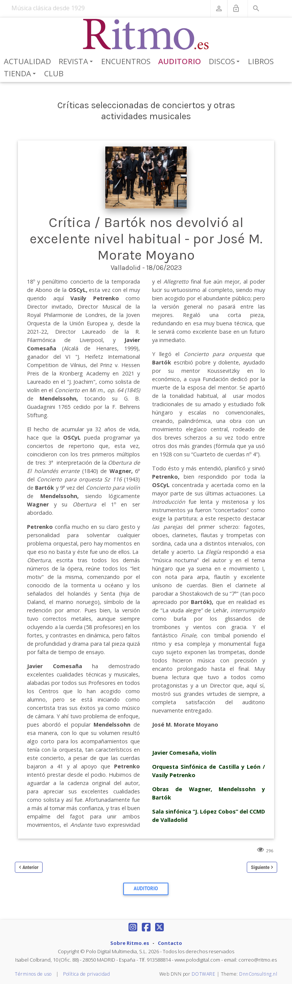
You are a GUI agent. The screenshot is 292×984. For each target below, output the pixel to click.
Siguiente (260, 867)
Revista (77, 62)
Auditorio (179, 61)
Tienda (21, 74)
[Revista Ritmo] (146, 34)
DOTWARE (204, 974)
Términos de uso (33, 974)
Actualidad (27, 61)
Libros (261, 61)
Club (53, 73)
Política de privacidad (86, 974)
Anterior (30, 867)
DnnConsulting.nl (258, 974)
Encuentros (126, 61)
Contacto (170, 943)
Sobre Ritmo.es (129, 943)
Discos (225, 62)
